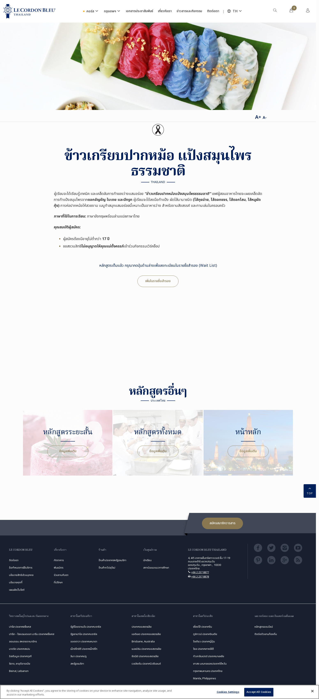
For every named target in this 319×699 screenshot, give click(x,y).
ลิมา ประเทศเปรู (78, 656)
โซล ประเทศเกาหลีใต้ (203, 649)
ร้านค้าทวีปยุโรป (107, 568)
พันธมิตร (58, 568)
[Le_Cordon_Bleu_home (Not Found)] (29, 11)
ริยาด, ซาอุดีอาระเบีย (19, 664)
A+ (258, 117)
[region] (159, 692)
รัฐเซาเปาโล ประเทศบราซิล (83, 634)
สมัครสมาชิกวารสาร (222, 523)
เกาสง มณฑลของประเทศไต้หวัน (210, 664)
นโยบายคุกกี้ (15, 582)
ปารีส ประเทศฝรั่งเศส (20, 627)
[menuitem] (275, 11)
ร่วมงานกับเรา (61, 575)
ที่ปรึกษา (58, 582)
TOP (310, 490)
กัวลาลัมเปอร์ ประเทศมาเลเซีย (208, 656)
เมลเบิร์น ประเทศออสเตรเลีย (146, 649)
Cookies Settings (228, 692)
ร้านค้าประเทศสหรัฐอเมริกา (112, 560)
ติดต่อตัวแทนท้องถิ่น (266, 634)
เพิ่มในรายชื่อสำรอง (158, 281)
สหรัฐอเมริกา (77, 664)
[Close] (312, 691)
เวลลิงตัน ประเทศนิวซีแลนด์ (146, 664)
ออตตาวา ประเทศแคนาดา (83, 642)
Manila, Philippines (204, 678)
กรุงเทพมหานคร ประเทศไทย (207, 671)
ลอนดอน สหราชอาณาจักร (23, 642)
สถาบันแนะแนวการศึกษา (156, 568)
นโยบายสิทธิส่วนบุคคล (21, 575)
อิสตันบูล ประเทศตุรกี (20, 656)
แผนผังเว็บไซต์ (16, 590)
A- (265, 117)
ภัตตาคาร (59, 560)
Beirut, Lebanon (19, 671)
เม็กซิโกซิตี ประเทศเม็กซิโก (83, 649)
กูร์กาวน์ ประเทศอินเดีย (205, 634)
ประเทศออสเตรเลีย (142, 627)
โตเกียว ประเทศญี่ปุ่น (204, 642)
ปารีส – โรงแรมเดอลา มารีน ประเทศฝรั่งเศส (31, 634)
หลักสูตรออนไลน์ (264, 627)
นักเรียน (147, 560)
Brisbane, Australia (143, 642)
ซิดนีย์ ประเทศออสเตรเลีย (145, 656)
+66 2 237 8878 (200, 577)
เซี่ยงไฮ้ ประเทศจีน (202, 627)
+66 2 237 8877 (200, 572)
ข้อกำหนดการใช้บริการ (20, 568)
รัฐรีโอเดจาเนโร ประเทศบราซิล (85, 627)
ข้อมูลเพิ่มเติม (67, 451)
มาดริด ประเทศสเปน (19, 649)
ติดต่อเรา (13, 560)
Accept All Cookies (258, 692)
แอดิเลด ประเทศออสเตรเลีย (146, 634)
